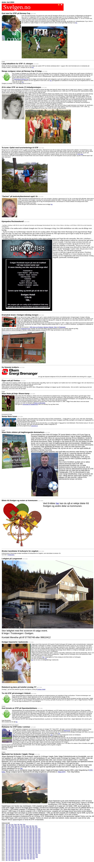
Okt (18, 824)
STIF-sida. (80, 154)
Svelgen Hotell (41, 689)
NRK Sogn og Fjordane (36, 327)
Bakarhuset (67, 730)
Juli (10, 824)
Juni (7, 824)
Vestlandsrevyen (25, 328)
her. (76, 22)
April (13, 827)
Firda (55, 327)
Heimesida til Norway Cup (21, 79)
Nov (21, 824)
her (51, 80)
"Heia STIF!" (61, 772)
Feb (9, 826)
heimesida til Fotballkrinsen (30, 404)
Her (32, 660)
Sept (15, 824)
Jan (7, 826)
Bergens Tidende (48, 327)
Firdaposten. (11, 554)
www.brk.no (34, 425)
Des (24, 824)
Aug (12, 824)
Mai (16, 826)
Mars (12, 826)
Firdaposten (62, 327)
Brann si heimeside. (39, 403)
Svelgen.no (16, 7)
